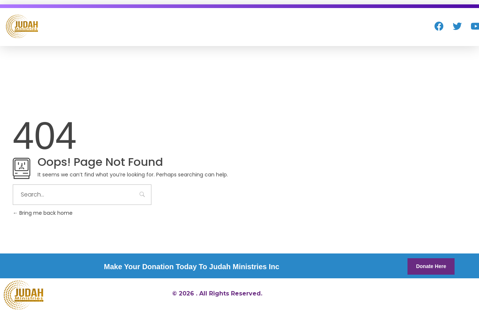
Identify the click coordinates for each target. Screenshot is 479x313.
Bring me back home (43, 213)
